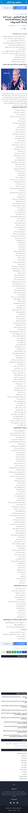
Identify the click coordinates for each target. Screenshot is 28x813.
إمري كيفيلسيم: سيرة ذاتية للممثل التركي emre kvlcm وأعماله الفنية (14, 702)
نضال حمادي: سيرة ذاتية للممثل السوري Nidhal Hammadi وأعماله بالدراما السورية (15, 731)
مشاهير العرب (16, 14)
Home (18, 810)
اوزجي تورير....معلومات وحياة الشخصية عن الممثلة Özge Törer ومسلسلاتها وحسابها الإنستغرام (14, 714)
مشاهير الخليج (8, 743)
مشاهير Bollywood (23, 776)
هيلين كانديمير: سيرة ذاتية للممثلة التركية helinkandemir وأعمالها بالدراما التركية (15, 722)
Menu (26, 2)
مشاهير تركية (17, 745)
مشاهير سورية (24, 767)
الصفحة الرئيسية (23, 14)
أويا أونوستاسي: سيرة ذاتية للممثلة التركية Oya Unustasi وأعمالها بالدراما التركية (15, 727)
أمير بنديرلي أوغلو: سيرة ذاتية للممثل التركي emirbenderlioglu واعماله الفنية (14, 706)
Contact (10, 810)
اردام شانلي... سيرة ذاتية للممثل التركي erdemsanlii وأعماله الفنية (14, 697)
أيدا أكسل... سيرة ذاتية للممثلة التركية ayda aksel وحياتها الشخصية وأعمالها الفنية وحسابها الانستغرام (15, 736)
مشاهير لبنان (24, 771)
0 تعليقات (10, 25)
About (14, 810)
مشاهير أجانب (15, 743)
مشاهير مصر (17, 648)
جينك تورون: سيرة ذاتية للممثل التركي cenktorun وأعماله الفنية (14, 710)
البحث (2, 2)
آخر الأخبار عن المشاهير (22, 753)
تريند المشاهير (24, 755)
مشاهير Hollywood (22, 743)
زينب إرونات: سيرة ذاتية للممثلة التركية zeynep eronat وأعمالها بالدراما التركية (14, 718)
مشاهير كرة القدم (23, 769)
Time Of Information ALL (16, 808)
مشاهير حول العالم (14, 2)
